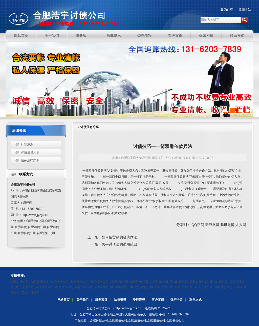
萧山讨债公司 (219, 282)
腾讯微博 (227, 225)
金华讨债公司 (104, 287)
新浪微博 (212, 225)
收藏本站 (245, 9)
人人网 (240, 225)
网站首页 (63, 300)
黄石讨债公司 (79, 282)
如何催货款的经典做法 (119, 237)
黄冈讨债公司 (99, 282)
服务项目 (101, 300)
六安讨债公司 (144, 287)
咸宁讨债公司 (139, 282)
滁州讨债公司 (164, 287)
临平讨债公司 (64, 287)
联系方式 (195, 300)
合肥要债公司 (118, 320)
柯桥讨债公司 (199, 282)
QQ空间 (197, 225)
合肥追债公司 (156, 320)
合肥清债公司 (137, 320)
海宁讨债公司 (24, 287)
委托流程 (139, 300)
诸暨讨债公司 (44, 287)
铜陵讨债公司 (124, 287)
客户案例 (158, 300)
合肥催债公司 (175, 320)
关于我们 (82, 300)
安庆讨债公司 (204, 287)
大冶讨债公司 (59, 282)
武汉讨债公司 (119, 282)
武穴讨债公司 (159, 282)
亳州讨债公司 (184, 287)
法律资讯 (120, 300)
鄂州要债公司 (40, 282)
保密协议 (176, 300)
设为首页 (227, 9)
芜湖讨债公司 (179, 282)
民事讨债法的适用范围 (119, 244)
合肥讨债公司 (223, 287)
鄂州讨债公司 (20, 282)
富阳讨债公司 (84, 287)
